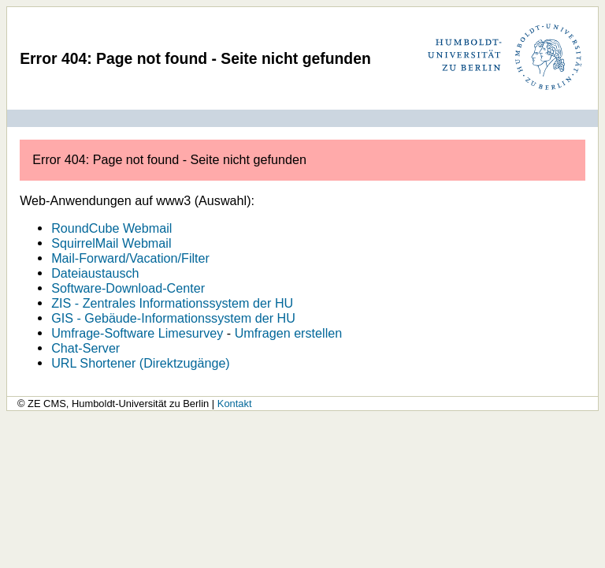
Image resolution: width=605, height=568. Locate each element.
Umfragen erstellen (289, 333)
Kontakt (234, 403)
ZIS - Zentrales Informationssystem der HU (172, 303)
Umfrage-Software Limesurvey (137, 333)
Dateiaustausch (95, 273)
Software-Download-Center (128, 288)
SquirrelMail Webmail (111, 243)
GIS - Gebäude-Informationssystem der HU (173, 318)
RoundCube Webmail (111, 228)
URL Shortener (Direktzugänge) (140, 363)
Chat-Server (85, 348)
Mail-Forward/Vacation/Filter (130, 258)
